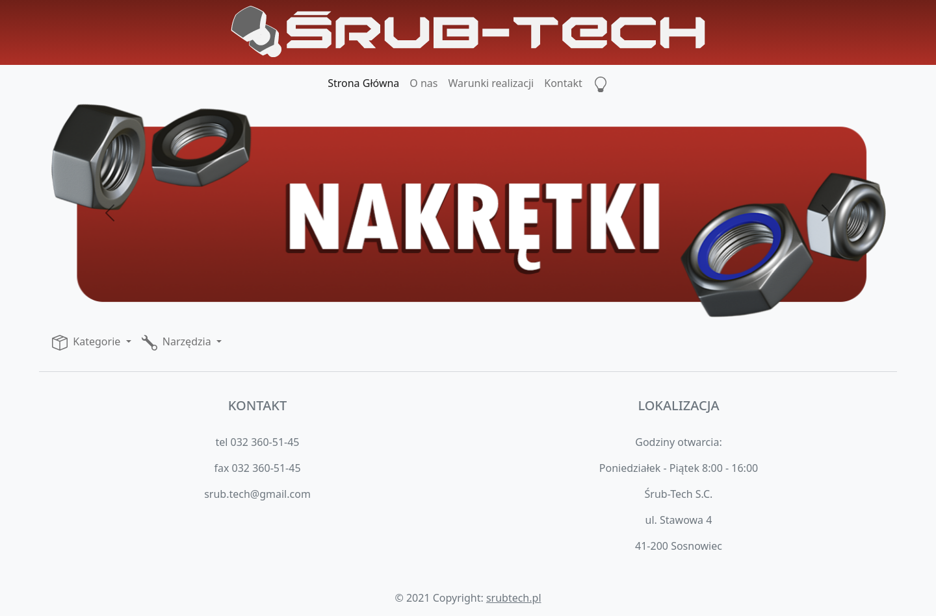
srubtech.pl (513, 598)
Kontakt (563, 83)
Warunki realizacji (491, 83)
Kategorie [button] (87, 342)
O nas (423, 83)
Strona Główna (363, 83)
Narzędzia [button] (178, 342)
